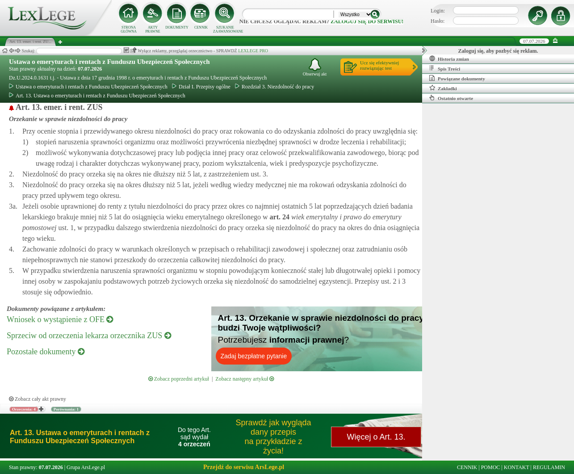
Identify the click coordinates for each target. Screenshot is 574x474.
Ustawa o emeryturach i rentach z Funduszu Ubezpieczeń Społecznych (109, 61)
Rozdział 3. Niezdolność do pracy (274, 87)
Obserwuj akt (315, 67)
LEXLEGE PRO (253, 50)
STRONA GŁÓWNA (129, 29)
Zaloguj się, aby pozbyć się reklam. (498, 51)
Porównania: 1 (66, 409)
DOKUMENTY (177, 27)
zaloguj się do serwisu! (367, 21)
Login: (438, 11)
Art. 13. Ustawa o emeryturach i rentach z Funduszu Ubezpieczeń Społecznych (97, 95)
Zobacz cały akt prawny (37, 399)
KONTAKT (516, 467)
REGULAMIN (549, 467)
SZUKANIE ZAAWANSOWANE (225, 29)
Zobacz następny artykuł (244, 379)
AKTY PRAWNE (152, 29)
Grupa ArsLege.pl (86, 467)
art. (278, 217)
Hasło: (437, 21)
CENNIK (201, 27)
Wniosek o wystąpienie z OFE (60, 319)
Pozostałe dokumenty (45, 351)
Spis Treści (444, 68)
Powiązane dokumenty (457, 78)
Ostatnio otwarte (451, 98)
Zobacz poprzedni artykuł (178, 379)
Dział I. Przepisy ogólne (201, 87)
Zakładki (443, 88)
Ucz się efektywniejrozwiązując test (379, 65)
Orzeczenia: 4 (24, 409)
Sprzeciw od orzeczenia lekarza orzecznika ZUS (89, 335)
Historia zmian (449, 58)
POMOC (490, 467)
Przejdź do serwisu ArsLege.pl (243, 467)
